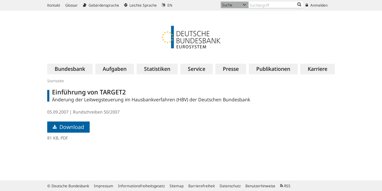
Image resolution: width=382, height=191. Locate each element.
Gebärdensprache (101, 5)
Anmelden (317, 5)
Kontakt (53, 5)
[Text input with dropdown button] (276, 5)
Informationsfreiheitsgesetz (141, 185)
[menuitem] (70, 69)
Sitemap (177, 185)
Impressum (103, 185)
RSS (285, 185)
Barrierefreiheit (201, 185)
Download (68, 127)
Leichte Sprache (140, 5)
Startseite (55, 80)
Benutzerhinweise (260, 185)
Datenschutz (230, 185)
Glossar (71, 5)
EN (167, 5)
